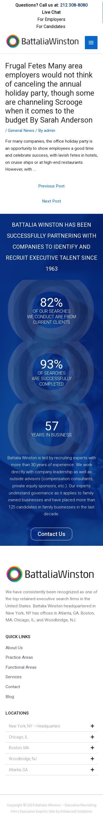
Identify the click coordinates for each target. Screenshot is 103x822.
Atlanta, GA (18, 770)
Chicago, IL (18, 737)
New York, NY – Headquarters (34, 726)
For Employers (51, 19)
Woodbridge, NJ (23, 759)
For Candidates (50, 26)
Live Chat (51, 12)
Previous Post (51, 186)
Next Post (51, 201)
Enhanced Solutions (76, 811)
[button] (51, 726)
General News (21, 130)
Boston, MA (19, 748)
